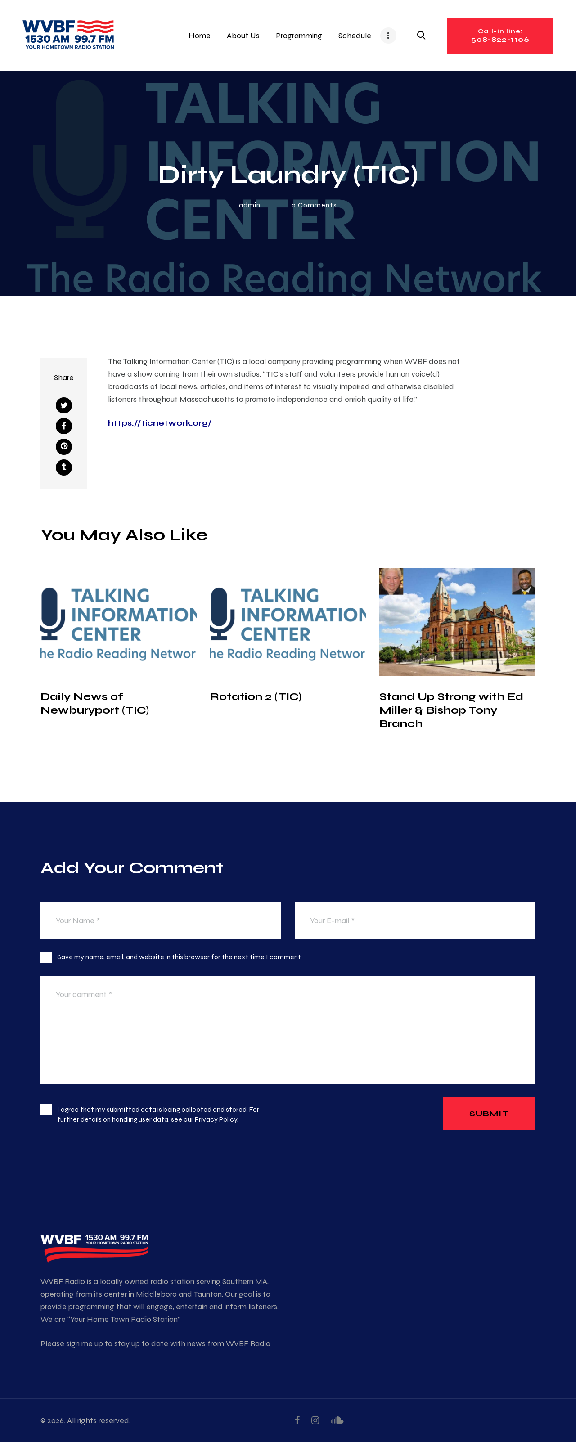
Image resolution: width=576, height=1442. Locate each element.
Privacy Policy (216, 1119)
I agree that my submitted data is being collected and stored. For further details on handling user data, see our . (158, 1114)
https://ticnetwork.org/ (160, 422)
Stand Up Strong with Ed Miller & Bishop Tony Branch (451, 709)
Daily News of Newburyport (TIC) (94, 703)
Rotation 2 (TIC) (256, 696)
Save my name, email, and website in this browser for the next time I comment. (179, 956)
